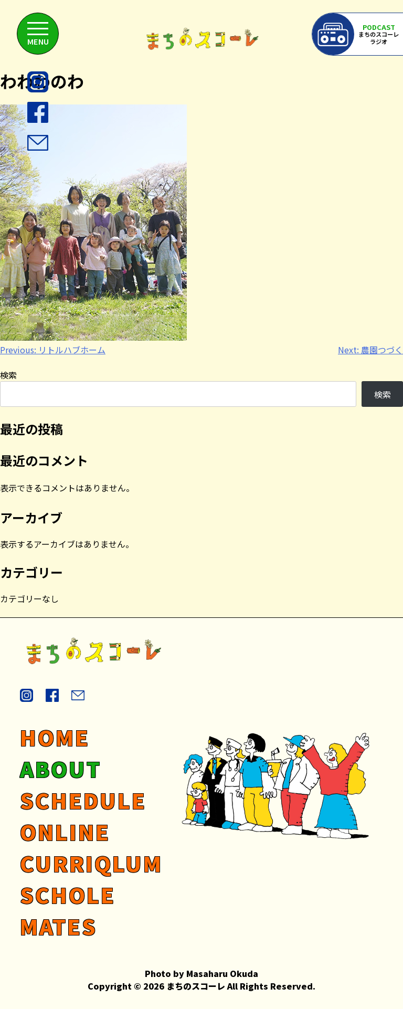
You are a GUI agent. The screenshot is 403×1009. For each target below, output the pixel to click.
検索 (8, 375)
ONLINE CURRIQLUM (91, 847)
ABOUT (60, 768)
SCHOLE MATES (67, 910)
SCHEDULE (83, 800)
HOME (55, 737)
